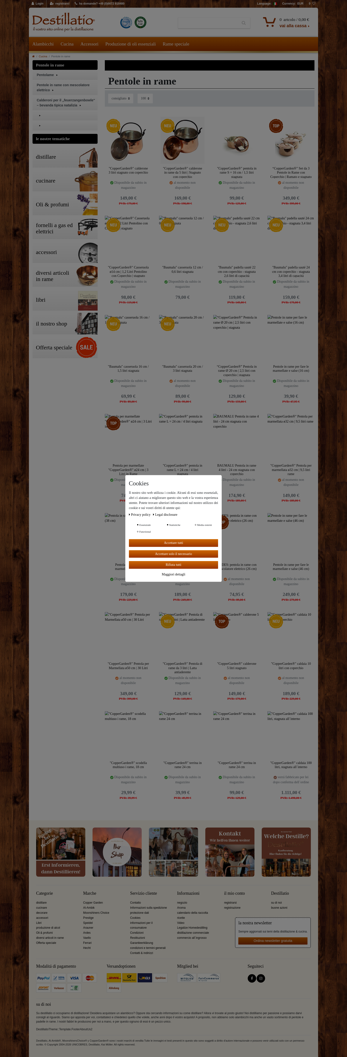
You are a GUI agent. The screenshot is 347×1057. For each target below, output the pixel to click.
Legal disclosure (165, 514)
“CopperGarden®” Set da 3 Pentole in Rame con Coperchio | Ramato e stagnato (291, 172)
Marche (89, 893)
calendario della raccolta (192, 912)
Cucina (66, 43)
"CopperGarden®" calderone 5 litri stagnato (236, 666)
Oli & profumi (44, 932)
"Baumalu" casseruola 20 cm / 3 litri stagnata (182, 369)
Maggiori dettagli (173, 574)
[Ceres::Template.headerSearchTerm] (208, 23)
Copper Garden (93, 902)
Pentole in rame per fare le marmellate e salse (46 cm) (291, 567)
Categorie (44, 893)
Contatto (135, 902)
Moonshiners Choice (96, 912)
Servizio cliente (143, 893)
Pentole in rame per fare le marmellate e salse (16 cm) (291, 369)
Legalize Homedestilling (192, 927)
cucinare (41, 907)
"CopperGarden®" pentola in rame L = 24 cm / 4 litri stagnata (182, 470)
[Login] (38, 4)
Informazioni (188, 893)
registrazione (232, 907)
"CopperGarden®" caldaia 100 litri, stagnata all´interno (291, 765)
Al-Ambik (89, 907)
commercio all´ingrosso (192, 938)
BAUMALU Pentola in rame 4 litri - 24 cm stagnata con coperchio (236, 470)
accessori (42, 918)
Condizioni (137, 932)
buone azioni (279, 907)
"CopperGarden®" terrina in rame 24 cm (182, 765)
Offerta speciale (46, 943)
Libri (38, 923)
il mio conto (234, 893)
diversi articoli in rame (50, 938)
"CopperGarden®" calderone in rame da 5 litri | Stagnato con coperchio (182, 172)
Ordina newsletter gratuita (273, 941)
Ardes (87, 932)
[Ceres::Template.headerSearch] (244, 23)
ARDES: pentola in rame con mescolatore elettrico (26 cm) (236, 567)
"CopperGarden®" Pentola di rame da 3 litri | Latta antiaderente (182, 668)
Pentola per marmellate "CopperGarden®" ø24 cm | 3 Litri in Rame (128, 470)
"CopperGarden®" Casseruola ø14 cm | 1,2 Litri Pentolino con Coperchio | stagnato (128, 271)
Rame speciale (176, 43)
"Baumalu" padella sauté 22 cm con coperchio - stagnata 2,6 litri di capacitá (237, 271)
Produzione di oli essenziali (130, 43)
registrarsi (230, 902)
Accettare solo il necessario (173, 554)
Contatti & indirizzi (141, 953)
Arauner (88, 927)
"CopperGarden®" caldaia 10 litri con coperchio (291, 666)
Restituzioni (137, 938)
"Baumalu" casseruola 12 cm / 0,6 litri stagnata (182, 270)
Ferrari (87, 943)
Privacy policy (140, 514)
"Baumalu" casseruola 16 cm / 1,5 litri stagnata (128, 369)
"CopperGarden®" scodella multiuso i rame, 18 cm (128, 765)
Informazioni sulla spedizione (148, 907)
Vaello (87, 938)
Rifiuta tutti (173, 565)
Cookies (135, 918)
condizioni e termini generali (148, 948)
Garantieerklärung (141, 943)
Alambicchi (43, 43)
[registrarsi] (59, 4)
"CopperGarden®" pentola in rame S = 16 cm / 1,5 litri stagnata (237, 172)
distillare (41, 902)
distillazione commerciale (193, 932)
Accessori (89, 43)
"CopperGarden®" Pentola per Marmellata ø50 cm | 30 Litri (128, 666)
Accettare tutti (173, 543)
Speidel (88, 923)
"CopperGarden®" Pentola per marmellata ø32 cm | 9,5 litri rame (291, 470)
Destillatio (280, 893)
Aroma (181, 907)
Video (180, 923)
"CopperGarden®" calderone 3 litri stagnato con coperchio (128, 171)
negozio (182, 902)
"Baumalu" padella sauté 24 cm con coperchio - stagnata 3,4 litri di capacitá (291, 271)
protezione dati (139, 912)
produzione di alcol (48, 927)
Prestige (88, 918)
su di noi (276, 902)
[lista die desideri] (312, 4)
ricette (181, 918)
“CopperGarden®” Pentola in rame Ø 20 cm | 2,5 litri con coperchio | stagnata (237, 371)
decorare (41, 912)
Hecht (87, 948)
